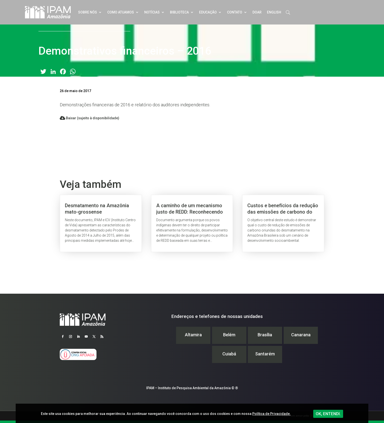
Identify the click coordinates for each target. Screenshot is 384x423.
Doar (257, 12)
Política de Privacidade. (271, 414)
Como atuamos (120, 12)
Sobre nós (87, 12)
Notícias (152, 12)
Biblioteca (179, 12)
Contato (234, 12)
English (274, 12)
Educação (208, 12)
